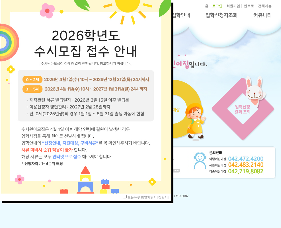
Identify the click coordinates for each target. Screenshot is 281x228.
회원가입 (233, 6)
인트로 (249, 6)
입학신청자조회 (221, 15)
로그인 (217, 6)
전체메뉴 (265, 6)
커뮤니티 (262, 15)
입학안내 (181, 15)
